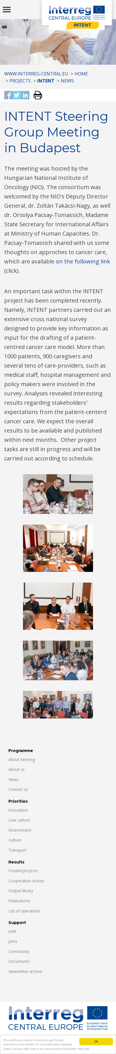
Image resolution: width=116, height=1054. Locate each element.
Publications (19, 900)
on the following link (83, 261)
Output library (20, 890)
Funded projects (23, 870)
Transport (17, 850)
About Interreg (21, 759)
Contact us (18, 789)
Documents (19, 961)
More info (83, 1049)
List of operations (24, 911)
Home (81, 74)
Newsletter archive (25, 971)
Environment (19, 830)
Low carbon (19, 820)
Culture (14, 840)
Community (18, 951)
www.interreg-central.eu (36, 74)
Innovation (18, 810)
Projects (20, 81)
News (67, 81)
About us (16, 769)
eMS (12, 931)
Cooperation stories (26, 880)
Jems (12, 941)
